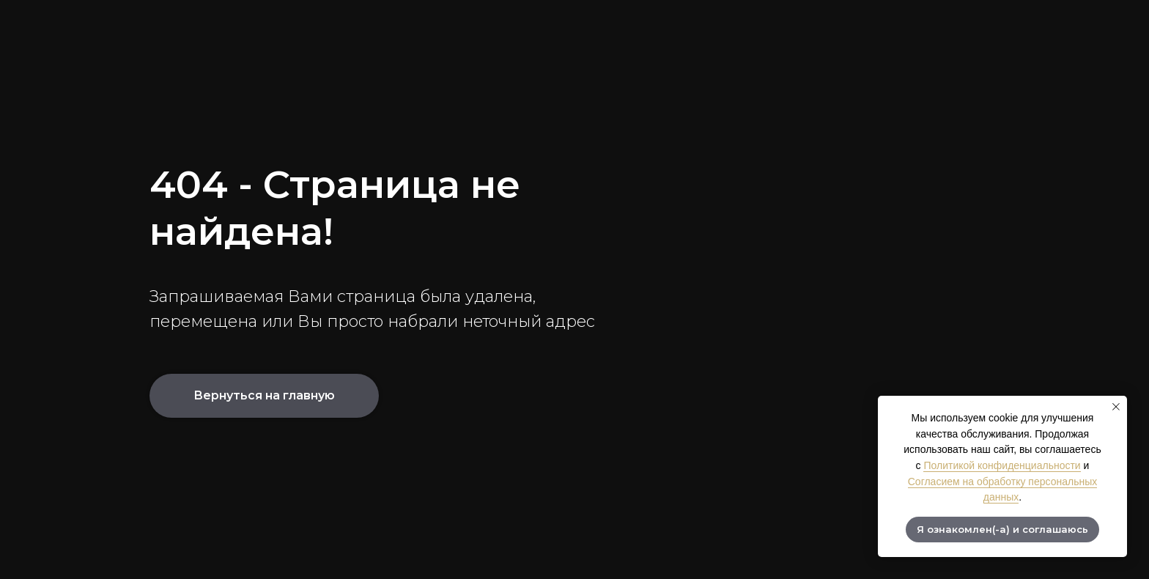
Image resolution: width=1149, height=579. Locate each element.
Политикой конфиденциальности (1001, 465)
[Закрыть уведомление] (1116, 406)
